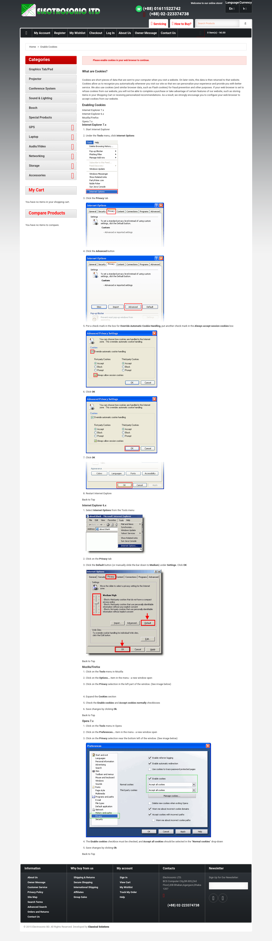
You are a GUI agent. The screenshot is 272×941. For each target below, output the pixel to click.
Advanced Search (37, 906)
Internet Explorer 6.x (93, 113)
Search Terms (35, 902)
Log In (110, 33)
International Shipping (86, 887)
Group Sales (80, 897)
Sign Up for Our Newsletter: (224, 877)
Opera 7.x (87, 121)
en (231, 8)
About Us (125, 33)
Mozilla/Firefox (90, 117)
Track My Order (128, 892)
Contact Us (168, 33)
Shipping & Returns (84, 877)
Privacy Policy (35, 892)
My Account (42, 33)
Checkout (95, 33)
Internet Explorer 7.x (93, 110)
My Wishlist (77, 33)
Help (122, 897)
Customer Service (37, 887)
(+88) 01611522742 (162, 8)
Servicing (159, 24)
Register (60, 33)
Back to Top (88, 499)
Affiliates (79, 892)
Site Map (32, 897)
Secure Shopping (83, 882)
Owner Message (146, 33)
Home (32, 46)
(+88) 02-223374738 (169, 14)
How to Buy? (183, 24)
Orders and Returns (38, 911)
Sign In (123, 877)
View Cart (125, 882)
